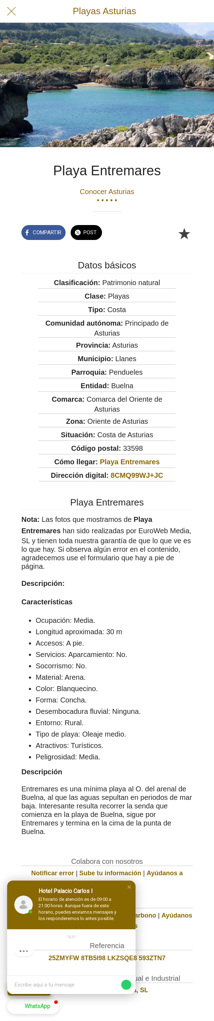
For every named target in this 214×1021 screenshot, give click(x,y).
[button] (129, 887)
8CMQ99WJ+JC (137, 475)
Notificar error (52, 873)
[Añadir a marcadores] (184, 233)
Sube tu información (110, 873)
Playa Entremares (130, 462)
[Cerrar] (11, 11)
